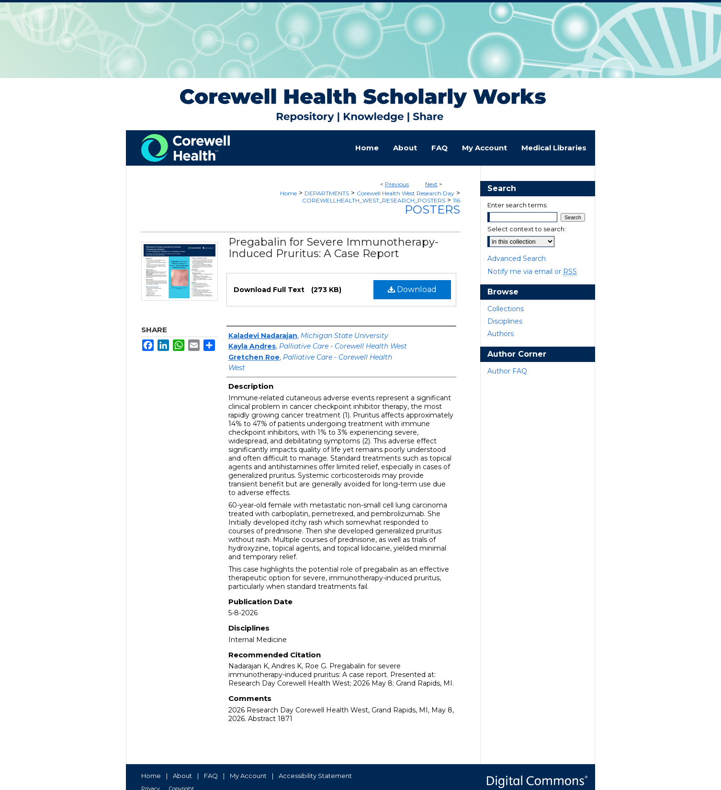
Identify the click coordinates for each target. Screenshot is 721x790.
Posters (432, 209)
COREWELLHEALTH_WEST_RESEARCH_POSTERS (373, 200)
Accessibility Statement (315, 775)
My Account (248, 775)
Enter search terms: (517, 205)
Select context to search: (526, 229)
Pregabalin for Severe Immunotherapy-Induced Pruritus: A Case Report (333, 248)
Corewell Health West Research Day (405, 193)
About (182, 775)
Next (431, 184)
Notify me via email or (532, 271)
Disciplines (504, 321)
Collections (505, 309)
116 (456, 200)
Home (288, 193)
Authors (500, 333)
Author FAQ (507, 371)
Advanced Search (516, 258)
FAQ (211, 775)
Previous (397, 184)
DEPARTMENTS (326, 193)
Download (412, 289)
